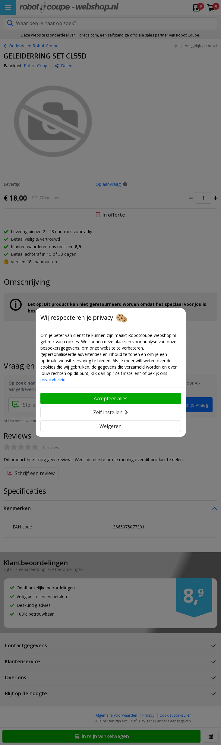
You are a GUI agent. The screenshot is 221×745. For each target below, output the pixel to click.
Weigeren (110, 426)
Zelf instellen (110, 412)
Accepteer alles (111, 398)
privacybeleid (52, 379)
